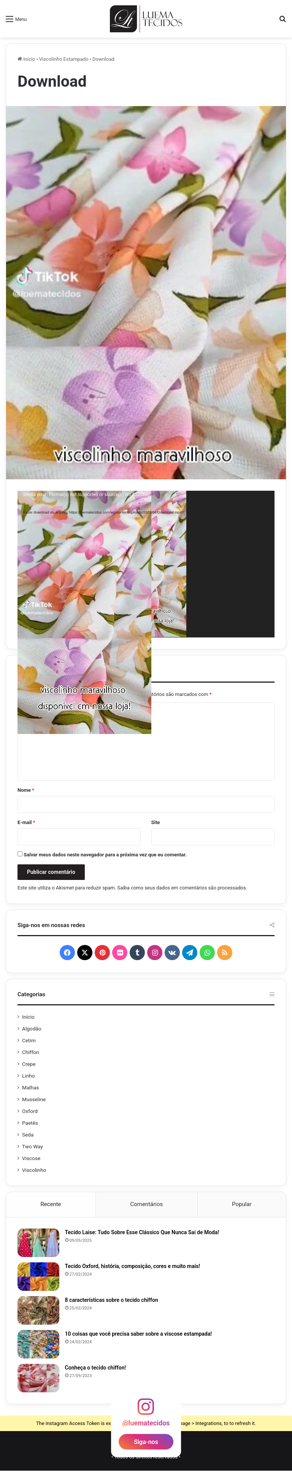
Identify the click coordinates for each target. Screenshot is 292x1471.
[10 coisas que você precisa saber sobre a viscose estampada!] (38, 1344)
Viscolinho (34, 1170)
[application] (146, 564)
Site (155, 822)
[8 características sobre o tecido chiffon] (38, 1311)
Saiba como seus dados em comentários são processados (181, 888)
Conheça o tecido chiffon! (95, 1368)
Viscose (31, 1158)
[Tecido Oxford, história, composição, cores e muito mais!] (38, 1277)
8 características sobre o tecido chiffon (111, 1300)
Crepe (29, 1064)
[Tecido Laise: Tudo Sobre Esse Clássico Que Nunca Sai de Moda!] (38, 1243)
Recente (50, 1204)
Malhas (30, 1087)
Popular (242, 1204)
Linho (28, 1076)
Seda (27, 1135)
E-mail (26, 822)
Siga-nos (146, 1442)
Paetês (30, 1123)
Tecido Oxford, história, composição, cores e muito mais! (132, 1266)
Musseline (34, 1099)
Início (26, 59)
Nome (25, 790)
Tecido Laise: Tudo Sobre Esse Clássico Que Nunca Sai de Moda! (142, 1233)
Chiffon (30, 1052)
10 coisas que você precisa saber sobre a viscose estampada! (138, 1334)
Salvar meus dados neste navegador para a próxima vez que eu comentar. (105, 855)
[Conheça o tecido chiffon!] (38, 1378)
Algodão (31, 1029)
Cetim (29, 1040)
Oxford (30, 1111)
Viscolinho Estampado (64, 59)
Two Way (32, 1146)
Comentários (146, 1204)
